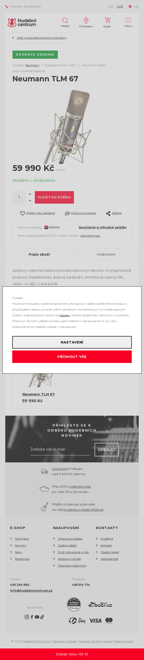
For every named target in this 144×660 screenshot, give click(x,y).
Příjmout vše (71, 357)
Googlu (65, 315)
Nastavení (72, 342)
